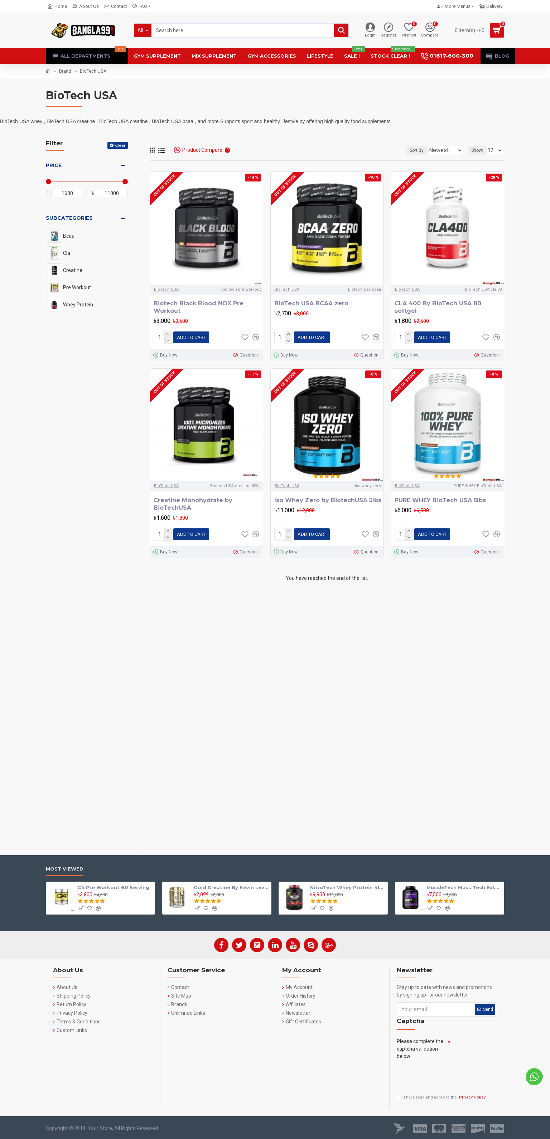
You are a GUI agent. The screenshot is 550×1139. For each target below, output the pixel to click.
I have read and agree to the (442, 1098)
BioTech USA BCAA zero (311, 303)
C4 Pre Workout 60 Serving (113, 885)
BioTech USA (166, 289)
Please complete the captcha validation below (420, 1047)
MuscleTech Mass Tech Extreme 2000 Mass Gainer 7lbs (463, 885)
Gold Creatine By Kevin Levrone (231, 885)
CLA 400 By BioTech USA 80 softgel (438, 307)
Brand (65, 71)
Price (54, 165)
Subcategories (69, 218)
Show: (479, 150)
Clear (120, 145)
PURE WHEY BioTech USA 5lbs (440, 498)
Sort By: (411, 150)
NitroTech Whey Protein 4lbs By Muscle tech (347, 885)
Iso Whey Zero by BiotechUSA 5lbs (327, 498)
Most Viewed (64, 867)
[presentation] (451, 1074)
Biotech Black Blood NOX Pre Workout (198, 307)
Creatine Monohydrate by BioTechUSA (193, 502)
